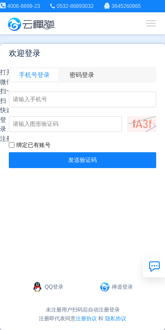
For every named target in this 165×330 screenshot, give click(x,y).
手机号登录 (34, 74)
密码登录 (82, 74)
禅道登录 (116, 287)
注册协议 (86, 318)
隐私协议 (115, 318)
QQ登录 (47, 287)
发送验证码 (82, 160)
